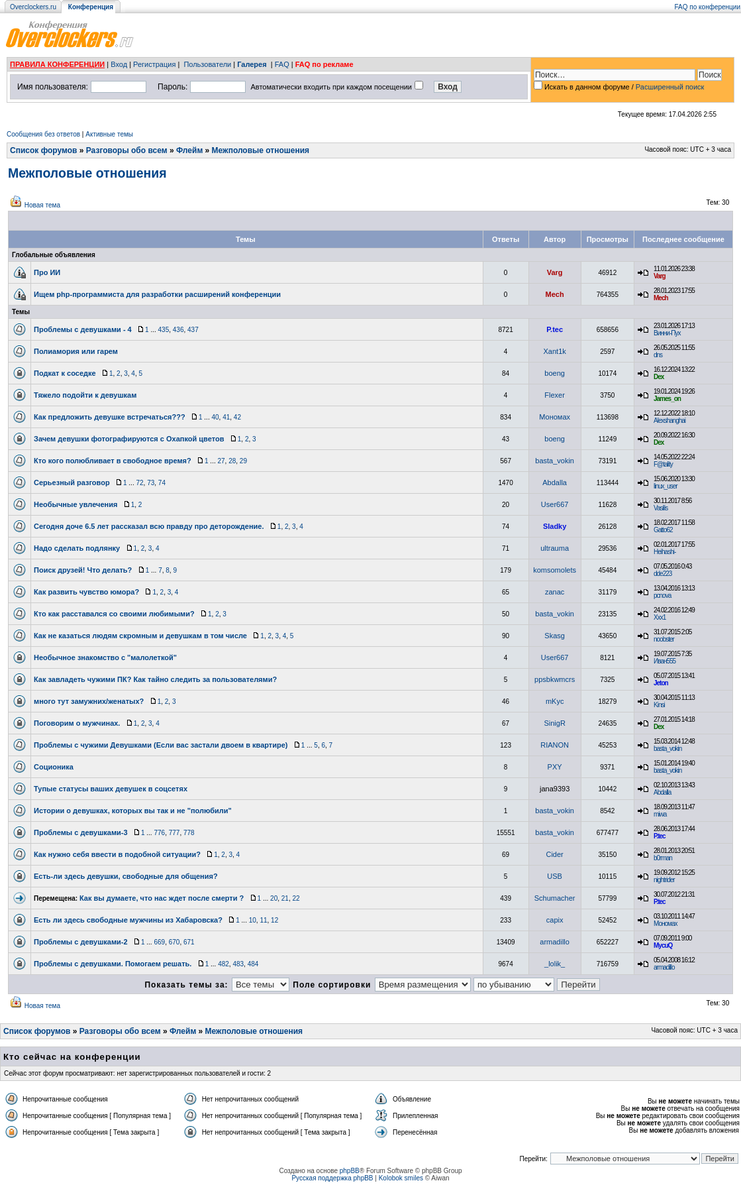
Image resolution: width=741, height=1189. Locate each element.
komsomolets (554, 570)
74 (162, 482)
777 (174, 832)
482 (223, 964)
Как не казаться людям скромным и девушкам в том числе (140, 636)
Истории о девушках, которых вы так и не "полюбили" (133, 811)
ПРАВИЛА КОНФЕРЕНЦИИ (57, 64)
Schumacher (554, 898)
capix (555, 920)
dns (658, 355)
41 (226, 417)
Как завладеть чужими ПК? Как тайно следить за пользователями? (155, 679)
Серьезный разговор (72, 482)
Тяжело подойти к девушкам (85, 395)
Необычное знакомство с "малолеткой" (105, 657)
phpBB (350, 1170)
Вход (119, 64)
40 (215, 417)
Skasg (554, 636)
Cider (554, 854)
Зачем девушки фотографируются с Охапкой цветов (129, 439)
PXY (555, 767)
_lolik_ (554, 964)
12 (274, 920)
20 (273, 898)
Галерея (251, 64)
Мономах (554, 417)
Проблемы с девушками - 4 (83, 329)
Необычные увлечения (75, 504)
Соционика (54, 767)
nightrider (664, 879)
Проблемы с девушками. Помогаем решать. (112, 964)
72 (139, 482)
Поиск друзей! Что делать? (83, 570)
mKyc (555, 701)
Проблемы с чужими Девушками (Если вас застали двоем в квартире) (161, 745)
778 (189, 832)
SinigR (554, 723)
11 (263, 920)
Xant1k (555, 351)
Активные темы (109, 134)
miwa (660, 814)
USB (554, 876)
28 (232, 461)
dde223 (662, 573)
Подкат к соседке (65, 373)
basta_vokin (554, 461)
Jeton (661, 683)
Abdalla (554, 482)
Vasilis (660, 508)
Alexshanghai (669, 420)
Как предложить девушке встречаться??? (109, 417)
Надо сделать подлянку (77, 548)
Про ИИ (47, 272)
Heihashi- (664, 551)
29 (243, 461)
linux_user (665, 486)
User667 (555, 504)
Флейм (189, 150)
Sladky (554, 526)
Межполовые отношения (261, 150)
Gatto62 (663, 530)
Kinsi (659, 704)
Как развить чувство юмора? (86, 592)
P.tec (554, 329)
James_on (667, 398)
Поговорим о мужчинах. (77, 723)
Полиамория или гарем (76, 351)
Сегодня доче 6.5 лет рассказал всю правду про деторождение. (149, 526)
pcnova (662, 595)
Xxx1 (660, 617)
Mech (555, 294)
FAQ (282, 64)
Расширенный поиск (670, 87)
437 (193, 329)
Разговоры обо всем (127, 150)
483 (238, 964)
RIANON (554, 745)
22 (295, 898)
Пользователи (207, 64)
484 (253, 964)
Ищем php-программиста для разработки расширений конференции (157, 294)
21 (285, 898)
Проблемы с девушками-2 (81, 942)
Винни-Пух (667, 333)
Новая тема (42, 205)
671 (189, 942)
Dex (659, 376)
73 (150, 482)
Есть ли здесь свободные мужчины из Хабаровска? (128, 920)
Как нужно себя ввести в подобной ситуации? (117, 854)
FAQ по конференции (707, 7)
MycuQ (663, 945)
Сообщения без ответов (43, 134)
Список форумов (43, 150)
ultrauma (554, 548)
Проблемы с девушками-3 (81, 832)
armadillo (554, 942)
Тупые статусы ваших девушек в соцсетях (110, 789)
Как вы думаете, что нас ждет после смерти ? (161, 898)
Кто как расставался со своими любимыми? (114, 614)
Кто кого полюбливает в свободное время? (112, 461)
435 (164, 329)
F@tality (663, 464)
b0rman (663, 858)
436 (178, 329)
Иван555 (664, 661)
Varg (555, 272)
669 (159, 942)
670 (174, 942)
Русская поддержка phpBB (332, 1178)
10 (252, 920)
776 (159, 832)
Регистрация (154, 64)
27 (220, 461)
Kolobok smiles (401, 1178)
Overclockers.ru (33, 7)
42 (237, 417)
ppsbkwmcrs (554, 679)
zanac (554, 592)
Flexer (554, 395)
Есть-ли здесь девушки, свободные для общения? (126, 876)
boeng (554, 373)
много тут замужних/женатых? (89, 701)
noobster (664, 639)
